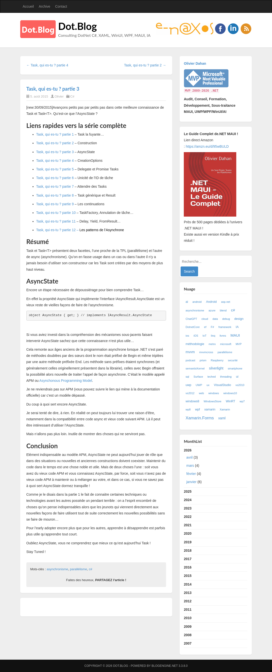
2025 (187, 491)
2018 (187, 550)
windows (213, 393)
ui (237, 376)
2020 (187, 533)
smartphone (235, 368)
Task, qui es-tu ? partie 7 (55, 186)
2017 (187, 559)
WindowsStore (212, 401)
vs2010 (240, 385)
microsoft (225, 344)
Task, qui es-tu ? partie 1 (55, 134)
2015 (187, 576)
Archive (44, 6)
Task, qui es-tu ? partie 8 (55, 195)
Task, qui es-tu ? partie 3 (52, 89)
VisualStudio (222, 385)
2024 (187, 500)
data (215, 318)
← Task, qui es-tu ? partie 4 (47, 65)
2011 (187, 609)
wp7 (242, 401)
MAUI (235, 335)
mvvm (190, 352)
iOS (195, 335)
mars (190, 466)
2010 (187, 618)
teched (211, 376)
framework (225, 327)
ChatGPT (191, 318)
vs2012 (190, 393)
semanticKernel (195, 368)
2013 (187, 593)
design (238, 319)
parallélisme (78, 569)
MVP (239, 344)
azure (211, 310)
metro (212, 344)
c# (90, 569)
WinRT (230, 401)
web (201, 393)
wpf (197, 409)
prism (203, 360)
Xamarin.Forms (200, 418)
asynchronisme (57, 569)
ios (187, 335)
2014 (187, 584)
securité (233, 360)
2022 (187, 517)
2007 (187, 643)
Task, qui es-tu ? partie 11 (56, 221)
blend (223, 310)
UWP (199, 385)
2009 (187, 627)
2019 (187, 542)
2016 (187, 567)
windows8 (192, 401)
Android (211, 302)
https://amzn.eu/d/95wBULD (207, 146)
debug (226, 318)
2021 (187, 525)
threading (226, 376)
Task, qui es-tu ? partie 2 (55, 143)
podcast (190, 360)
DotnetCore (193, 327)
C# (72, 96)
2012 (187, 601)
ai (187, 302)
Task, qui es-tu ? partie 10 (56, 213)
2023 (187, 508)
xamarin (209, 409)
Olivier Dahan (195, 63)
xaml (222, 418)
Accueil (28, 6)
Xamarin (225, 409)
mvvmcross (206, 352)
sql (187, 376)
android (197, 301)
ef (205, 327)
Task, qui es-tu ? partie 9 (55, 204)
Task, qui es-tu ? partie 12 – (80, 230)
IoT (204, 335)
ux (207, 385)
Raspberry (217, 360)
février (191, 474)
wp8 (188, 409)
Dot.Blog (77, 26)
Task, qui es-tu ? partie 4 (55, 161)
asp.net (225, 301)
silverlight (216, 368)
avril (189, 457)
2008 (187, 635)
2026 (215, 467)
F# (212, 327)
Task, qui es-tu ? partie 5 (55, 169)
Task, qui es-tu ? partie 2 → (145, 65)
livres (223, 335)
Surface (198, 376)
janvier (191, 482)
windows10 (230, 393)
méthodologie (195, 344)
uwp (188, 385)
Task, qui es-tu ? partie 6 (55, 178)
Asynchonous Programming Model (65, 381)
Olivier (59, 96)
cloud (205, 318)
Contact (61, 6)
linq (213, 335)
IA (237, 327)
